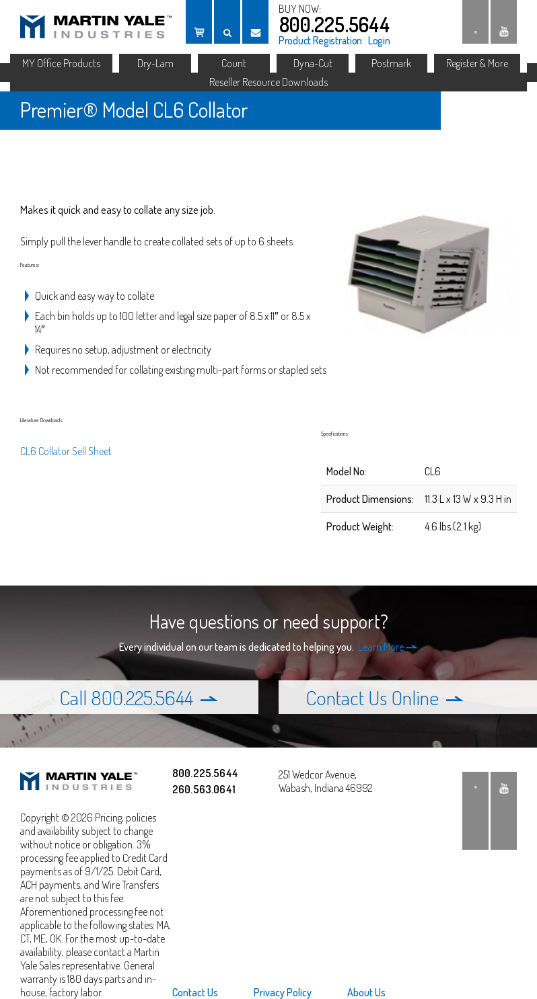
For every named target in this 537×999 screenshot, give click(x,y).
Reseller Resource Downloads (268, 82)
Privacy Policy (283, 992)
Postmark (391, 63)
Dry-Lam (155, 63)
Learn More (388, 646)
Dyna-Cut (312, 63)
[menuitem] (203, 992)
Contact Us (195, 992)
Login (379, 40)
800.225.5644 (334, 24)
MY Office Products (61, 63)
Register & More (477, 63)
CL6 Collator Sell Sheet (66, 451)
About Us (366, 992)
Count (233, 63)
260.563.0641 (204, 789)
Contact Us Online (385, 697)
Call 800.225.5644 (138, 697)
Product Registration (320, 40)
